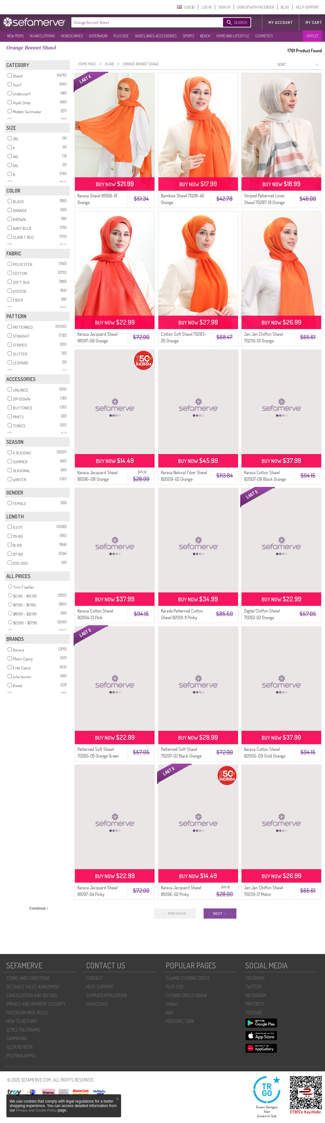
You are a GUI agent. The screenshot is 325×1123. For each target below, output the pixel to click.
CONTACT (94, 978)
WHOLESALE (97, 1004)
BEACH (205, 35)
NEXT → (220, 913)
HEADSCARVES (72, 35)
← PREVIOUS (174, 913)
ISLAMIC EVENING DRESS (188, 978)
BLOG (285, 7)
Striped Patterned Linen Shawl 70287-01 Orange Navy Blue (264, 202)
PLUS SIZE (121, 35)
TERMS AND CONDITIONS (28, 978)
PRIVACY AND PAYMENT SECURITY (36, 1004)
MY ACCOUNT (280, 22)
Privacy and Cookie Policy (37, 1110)
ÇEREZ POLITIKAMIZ (23, 1029)
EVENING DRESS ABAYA (186, 995)
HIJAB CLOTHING (42, 35)
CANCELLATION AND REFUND (31, 995)
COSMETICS (264, 35)
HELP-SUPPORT (307, 7)
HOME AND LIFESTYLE (232, 35)
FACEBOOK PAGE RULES (27, 1012)
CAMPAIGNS (16, 1038)
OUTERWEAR (98, 35)
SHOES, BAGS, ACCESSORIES (156, 35)
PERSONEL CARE (180, 1021)
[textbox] (140, 22)
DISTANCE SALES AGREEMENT (33, 986)
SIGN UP (224, 7)
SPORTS (188, 35)
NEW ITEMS (15, 35)
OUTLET (312, 35)
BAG (169, 1012)
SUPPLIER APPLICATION (106, 995)
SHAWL (172, 1004)
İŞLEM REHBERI (19, 1047)
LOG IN (206, 7)
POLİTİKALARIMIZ (21, 1055)
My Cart (314, 22)
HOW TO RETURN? (21, 1021)
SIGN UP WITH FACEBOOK (255, 7)
